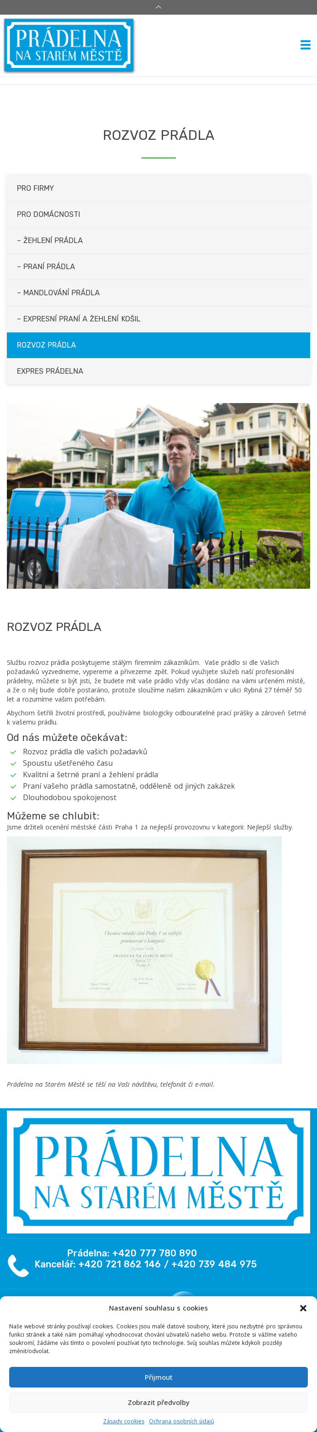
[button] (303, 1308)
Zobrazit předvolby (159, 1402)
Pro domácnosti (48, 214)
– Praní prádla (46, 266)
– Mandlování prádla (58, 292)
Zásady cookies (123, 1421)
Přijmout (159, 1377)
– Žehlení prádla (50, 240)
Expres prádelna (50, 371)
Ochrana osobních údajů (181, 1421)
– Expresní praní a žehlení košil (79, 319)
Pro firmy (35, 188)
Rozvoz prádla (46, 345)
